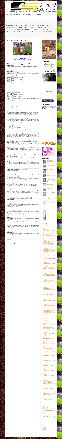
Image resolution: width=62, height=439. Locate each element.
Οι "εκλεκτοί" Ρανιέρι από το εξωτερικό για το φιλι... (49, 312)
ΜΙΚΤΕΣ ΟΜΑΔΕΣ (40, 25)
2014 (43, 222)
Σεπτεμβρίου (44, 226)
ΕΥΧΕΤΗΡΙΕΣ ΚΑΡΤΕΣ (46, 23)
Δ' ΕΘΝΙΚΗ (14, 23)
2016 (43, 220)
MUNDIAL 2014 (27, 33)
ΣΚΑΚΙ (46, 29)
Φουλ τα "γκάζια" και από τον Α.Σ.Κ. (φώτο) (48, 265)
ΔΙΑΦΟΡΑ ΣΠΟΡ (36, 23)
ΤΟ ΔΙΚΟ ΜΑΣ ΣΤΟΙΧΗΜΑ (47, 31)
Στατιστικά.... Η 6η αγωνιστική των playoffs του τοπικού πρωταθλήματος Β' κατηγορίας (50, 198)
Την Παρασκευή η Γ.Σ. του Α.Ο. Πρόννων (48, 267)
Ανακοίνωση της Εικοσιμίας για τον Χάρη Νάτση (48, 351)
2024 (43, 212)
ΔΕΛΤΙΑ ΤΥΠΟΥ (21, 23)
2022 (43, 214)
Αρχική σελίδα (9, 14)
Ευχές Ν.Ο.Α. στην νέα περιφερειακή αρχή (48, 327)
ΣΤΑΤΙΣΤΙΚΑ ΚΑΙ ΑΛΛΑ (10, 31)
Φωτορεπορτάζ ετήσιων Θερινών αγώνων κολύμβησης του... (48, 332)
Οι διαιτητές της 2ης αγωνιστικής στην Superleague (49, 241)
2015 (43, 221)
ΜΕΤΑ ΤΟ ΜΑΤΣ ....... (29, 25)
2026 (43, 210)
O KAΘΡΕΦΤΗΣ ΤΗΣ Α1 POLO (12, 36)
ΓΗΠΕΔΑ (8, 23)
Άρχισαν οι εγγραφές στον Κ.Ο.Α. (47, 266)
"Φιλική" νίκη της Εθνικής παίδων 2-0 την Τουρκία (49, 250)
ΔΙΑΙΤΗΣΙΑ (29, 23)
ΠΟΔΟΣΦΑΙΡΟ (9, 29)
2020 (43, 216)
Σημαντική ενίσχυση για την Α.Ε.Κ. (47, 382)
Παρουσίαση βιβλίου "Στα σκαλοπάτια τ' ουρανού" (49, 393)
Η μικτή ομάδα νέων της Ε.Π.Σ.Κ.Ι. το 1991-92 (48, 415)
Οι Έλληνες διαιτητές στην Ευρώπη (47, 249)
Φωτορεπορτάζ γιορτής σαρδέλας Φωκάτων (48, 274)
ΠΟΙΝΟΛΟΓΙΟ (36, 29)
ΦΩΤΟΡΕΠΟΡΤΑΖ (18, 33)
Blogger (32, 434)
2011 (43, 429)
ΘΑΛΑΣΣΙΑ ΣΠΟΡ (9, 25)
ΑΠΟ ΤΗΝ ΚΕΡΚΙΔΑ (50, 20)
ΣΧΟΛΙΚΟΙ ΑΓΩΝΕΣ (35, 31)
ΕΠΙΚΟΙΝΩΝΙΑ (37, 14)
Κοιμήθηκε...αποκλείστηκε (46, 407)
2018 (43, 218)
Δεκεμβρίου (44, 223)
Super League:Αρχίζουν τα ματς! (47, 288)
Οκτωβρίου (44, 225)
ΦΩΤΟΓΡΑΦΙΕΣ (17, 14)
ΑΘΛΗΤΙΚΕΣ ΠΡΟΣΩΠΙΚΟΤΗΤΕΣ (27, 20)
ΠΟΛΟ (42, 29)
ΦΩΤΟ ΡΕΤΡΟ (9, 33)
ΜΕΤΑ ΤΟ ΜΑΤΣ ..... (19, 25)
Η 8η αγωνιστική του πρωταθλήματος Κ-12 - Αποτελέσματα (50, 192)
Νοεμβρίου (44, 224)
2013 (43, 427)
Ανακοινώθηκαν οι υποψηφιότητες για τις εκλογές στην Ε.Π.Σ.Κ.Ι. (50, 202)
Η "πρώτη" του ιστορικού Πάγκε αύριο (47, 284)
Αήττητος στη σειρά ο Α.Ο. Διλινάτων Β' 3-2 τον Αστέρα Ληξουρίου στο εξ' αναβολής (50, 165)
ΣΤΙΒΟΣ (19, 31)
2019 (43, 217)
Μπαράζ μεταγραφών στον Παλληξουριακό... (48, 243)
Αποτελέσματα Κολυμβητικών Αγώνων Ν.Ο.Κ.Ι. (48, 326)
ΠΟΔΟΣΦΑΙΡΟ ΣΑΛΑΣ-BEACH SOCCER (22, 29)
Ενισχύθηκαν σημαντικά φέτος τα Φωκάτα (48, 280)
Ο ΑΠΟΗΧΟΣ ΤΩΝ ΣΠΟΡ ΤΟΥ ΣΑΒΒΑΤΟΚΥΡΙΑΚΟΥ (17, 27)
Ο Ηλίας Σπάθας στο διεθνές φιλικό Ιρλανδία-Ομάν (49, 310)
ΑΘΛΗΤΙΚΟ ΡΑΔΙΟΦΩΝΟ (27, 14)
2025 (43, 211)
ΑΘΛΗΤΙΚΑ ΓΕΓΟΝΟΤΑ (13, 20)
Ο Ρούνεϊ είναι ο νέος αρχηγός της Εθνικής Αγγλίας (49, 238)
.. (6, 20)
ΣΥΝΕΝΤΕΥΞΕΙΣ (26, 31)
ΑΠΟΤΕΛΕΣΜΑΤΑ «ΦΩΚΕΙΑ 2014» (47, 242)
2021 (43, 215)
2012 (43, 428)
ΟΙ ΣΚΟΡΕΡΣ (32, 27)
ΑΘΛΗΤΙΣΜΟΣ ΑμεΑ (40, 20)
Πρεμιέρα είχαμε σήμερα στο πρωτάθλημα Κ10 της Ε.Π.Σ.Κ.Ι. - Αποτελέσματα (50, 188)
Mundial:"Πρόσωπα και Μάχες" (38, 33)
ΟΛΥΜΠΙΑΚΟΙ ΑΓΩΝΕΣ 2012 (43, 27)
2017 (43, 219)
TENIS (22, 36)
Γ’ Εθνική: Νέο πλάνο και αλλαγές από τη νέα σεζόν (50, 169)
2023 (43, 213)
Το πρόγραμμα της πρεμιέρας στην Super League (49, 285)
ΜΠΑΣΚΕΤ (48, 25)
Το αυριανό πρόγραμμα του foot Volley (47, 381)
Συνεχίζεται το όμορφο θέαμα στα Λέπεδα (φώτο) (49, 352)
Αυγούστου (44, 227)
